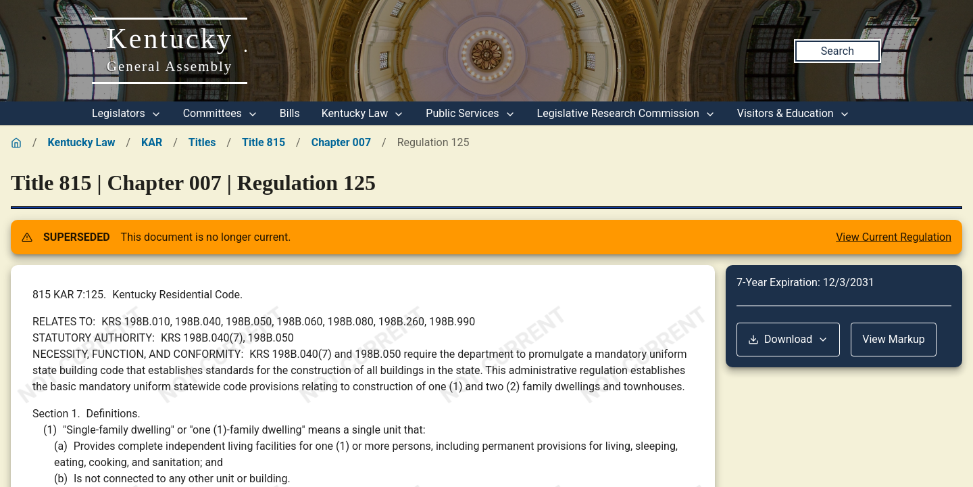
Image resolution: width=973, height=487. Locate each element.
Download (788, 339)
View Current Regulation (893, 237)
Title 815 (263, 142)
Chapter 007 (341, 142)
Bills (290, 113)
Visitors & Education (793, 113)
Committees (220, 113)
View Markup (893, 339)
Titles (202, 142)
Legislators (126, 113)
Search (837, 51)
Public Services (470, 113)
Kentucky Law (363, 113)
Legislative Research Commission (626, 113)
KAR (151, 142)
